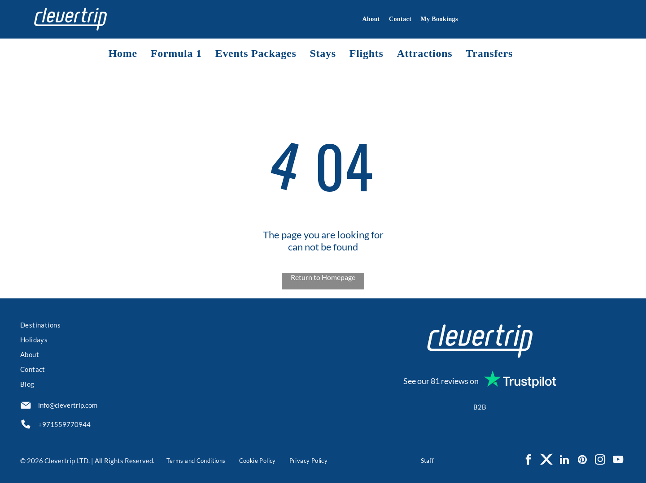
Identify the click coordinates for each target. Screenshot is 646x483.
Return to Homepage (323, 277)
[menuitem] (366, 19)
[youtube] (618, 461)
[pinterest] (582, 461)
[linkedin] (564, 461)
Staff (427, 460)
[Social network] (546, 461)
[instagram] (600, 461)
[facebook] (528, 461)
